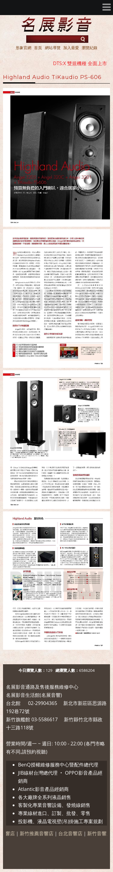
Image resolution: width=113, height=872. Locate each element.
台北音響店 (74, 833)
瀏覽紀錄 (89, 47)
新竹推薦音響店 (41, 833)
